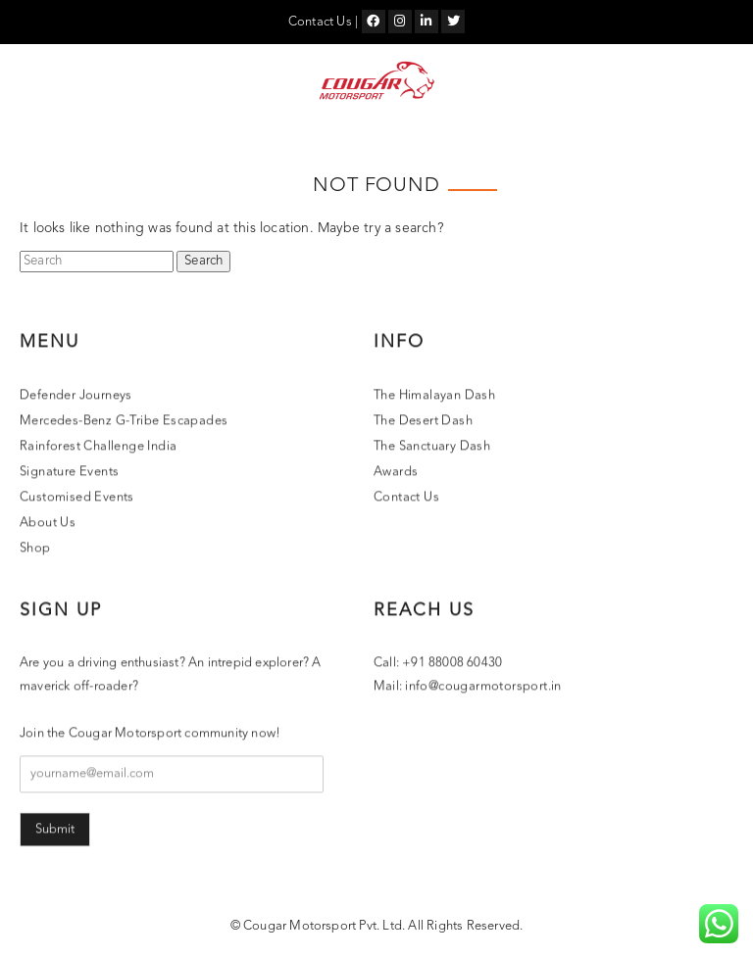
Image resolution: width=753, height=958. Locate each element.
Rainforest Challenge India (98, 447)
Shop (35, 549)
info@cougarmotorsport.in (483, 687)
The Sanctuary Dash (432, 447)
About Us (47, 523)
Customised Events (77, 498)
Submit (55, 830)
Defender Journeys (76, 396)
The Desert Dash (423, 421)
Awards (396, 472)
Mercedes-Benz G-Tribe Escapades (123, 421)
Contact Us (320, 22)
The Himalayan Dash (434, 396)
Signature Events (69, 472)
